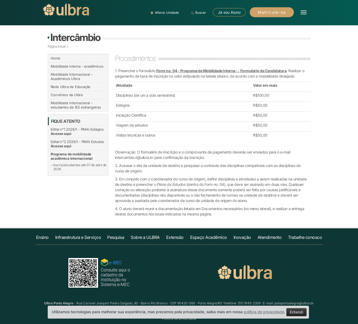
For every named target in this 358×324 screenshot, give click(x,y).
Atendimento (270, 237)
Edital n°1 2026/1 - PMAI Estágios (77, 131)
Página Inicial (56, 46)
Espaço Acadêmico (208, 237)
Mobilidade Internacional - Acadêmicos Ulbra (72, 76)
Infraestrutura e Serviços (78, 237)
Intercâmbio (75, 37)
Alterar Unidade (164, 13)
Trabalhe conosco (305, 237)
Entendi (296, 312)
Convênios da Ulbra (67, 95)
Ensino (42, 237)
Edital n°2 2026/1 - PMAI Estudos (77, 144)
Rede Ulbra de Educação (71, 87)
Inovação (242, 237)
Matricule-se (272, 12)
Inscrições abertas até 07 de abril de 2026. (80, 167)
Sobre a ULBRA (145, 237)
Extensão (175, 237)
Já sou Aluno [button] (229, 12)
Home (55, 58)
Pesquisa (115, 237)
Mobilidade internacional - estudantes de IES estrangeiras (76, 105)
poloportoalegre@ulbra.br (294, 303)
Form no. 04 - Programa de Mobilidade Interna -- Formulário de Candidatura (221, 70)
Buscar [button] (198, 13)
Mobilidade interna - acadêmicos (77, 66)
